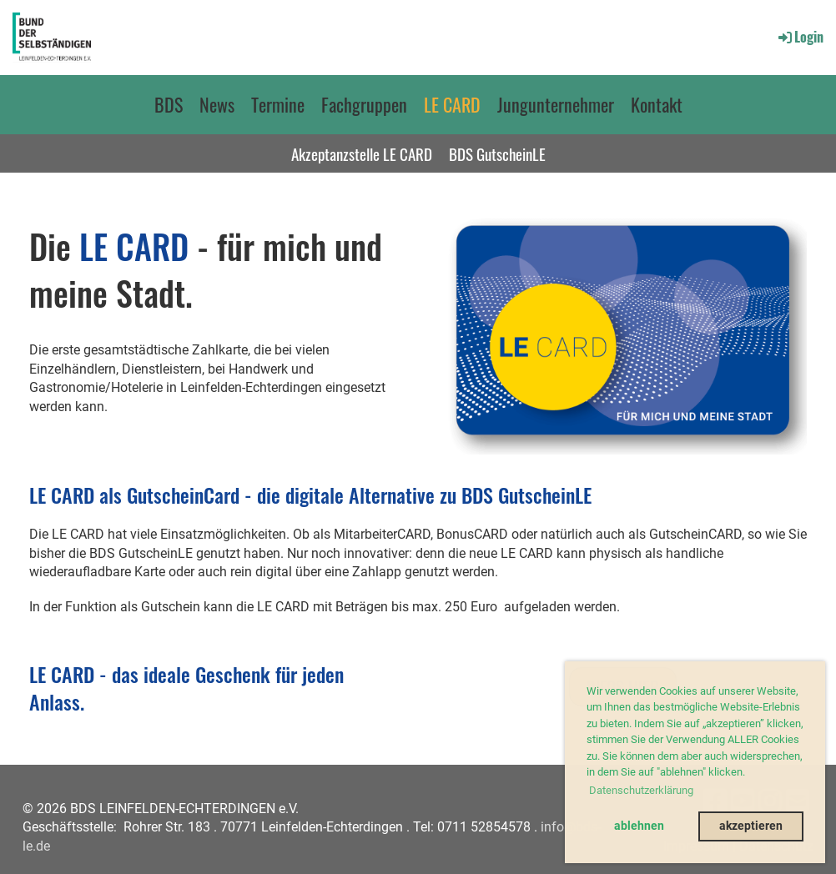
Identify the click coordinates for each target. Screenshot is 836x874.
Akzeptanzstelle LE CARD (361, 153)
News (216, 104)
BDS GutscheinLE (497, 153)
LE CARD (452, 104)
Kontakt (656, 104)
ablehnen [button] (639, 826)
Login (799, 37)
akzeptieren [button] (751, 826)
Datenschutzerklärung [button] (641, 790)
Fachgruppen (364, 104)
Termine (278, 104)
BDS (168, 104)
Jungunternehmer (555, 104)
